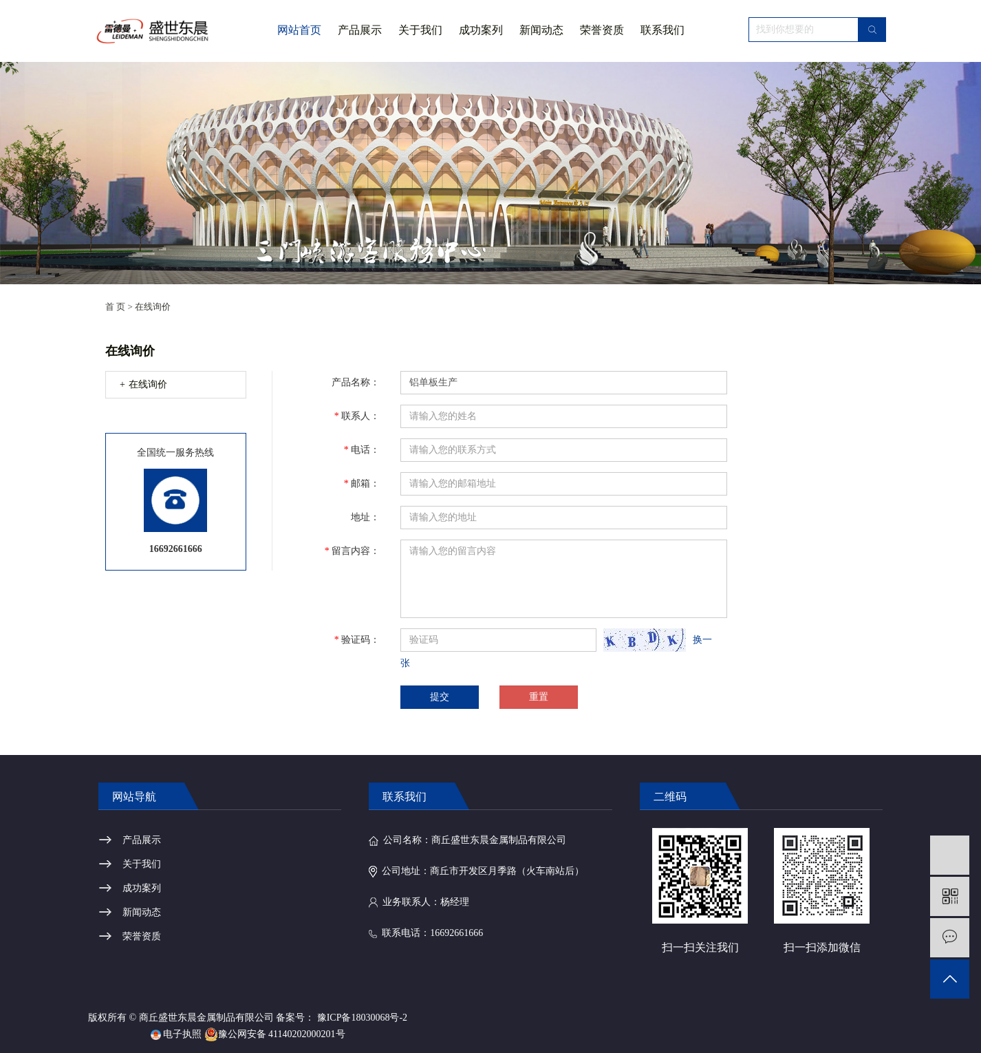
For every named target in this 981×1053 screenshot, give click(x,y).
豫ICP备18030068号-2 (362, 1017)
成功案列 (481, 30)
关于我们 (420, 42)
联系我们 (662, 30)
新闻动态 (541, 30)
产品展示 (360, 30)
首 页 (115, 306)
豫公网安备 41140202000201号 (274, 1034)
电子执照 (176, 1034)
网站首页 (299, 30)
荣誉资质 (602, 30)
